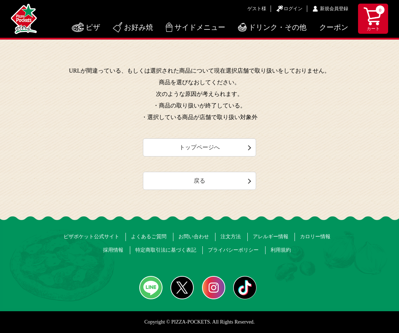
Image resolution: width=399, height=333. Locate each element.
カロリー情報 (315, 236)
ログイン (293, 8)
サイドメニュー (199, 27)
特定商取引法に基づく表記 (165, 250)
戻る (199, 181)
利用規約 (281, 250)
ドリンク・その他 (277, 27)
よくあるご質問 (148, 236)
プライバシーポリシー (233, 250)
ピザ (93, 27)
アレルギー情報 (270, 236)
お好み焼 (138, 27)
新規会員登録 (334, 8)
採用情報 (113, 250)
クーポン (333, 27)
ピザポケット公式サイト (91, 236)
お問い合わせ (193, 236)
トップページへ (199, 147)
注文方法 (231, 236)
